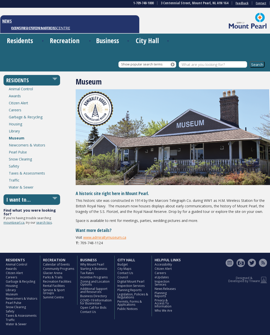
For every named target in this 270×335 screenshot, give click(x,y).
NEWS (7, 21)
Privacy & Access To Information (163, 303)
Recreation (64, 40)
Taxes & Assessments (27, 173)
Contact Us (88, 312)
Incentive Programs (94, 277)
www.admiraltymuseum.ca (104, 237)
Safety (14, 166)
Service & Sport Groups (54, 291)
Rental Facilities (54, 286)
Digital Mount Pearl (130, 281)
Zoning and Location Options (95, 283)
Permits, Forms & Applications (129, 303)
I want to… (18, 199)
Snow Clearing (20, 159)
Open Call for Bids (93, 307)
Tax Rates (87, 273)
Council (122, 277)
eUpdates (162, 277)
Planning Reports (129, 290)
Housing (15, 124)
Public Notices (127, 309)
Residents (20, 40)
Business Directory (93, 296)
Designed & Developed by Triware (244, 279)
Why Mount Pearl (92, 264)
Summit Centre (53, 297)
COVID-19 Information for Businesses (96, 301)
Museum (16, 138)
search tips (44, 222)
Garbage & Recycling (25, 117)
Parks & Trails (52, 277)
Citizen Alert (18, 103)
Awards (15, 96)
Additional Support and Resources (93, 290)
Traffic (14, 180)
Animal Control (21, 89)
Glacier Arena (52, 273)
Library (14, 131)
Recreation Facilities (57, 281)
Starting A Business (93, 269)
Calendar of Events (56, 264)
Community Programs (58, 269)
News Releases (165, 289)
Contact (261, 3)
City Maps (124, 269)
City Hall (147, 40)
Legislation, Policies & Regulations (132, 295)
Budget (122, 264)
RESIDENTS (17, 80)
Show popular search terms (141, 64)
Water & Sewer (21, 187)
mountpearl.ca (14, 222)
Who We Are (163, 310)
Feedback (242, 3)
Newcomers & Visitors (27, 145)
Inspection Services (131, 286)
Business (107, 40)
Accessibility (163, 264)
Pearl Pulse (18, 152)
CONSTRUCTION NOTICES (34, 27)
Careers (15, 110)
